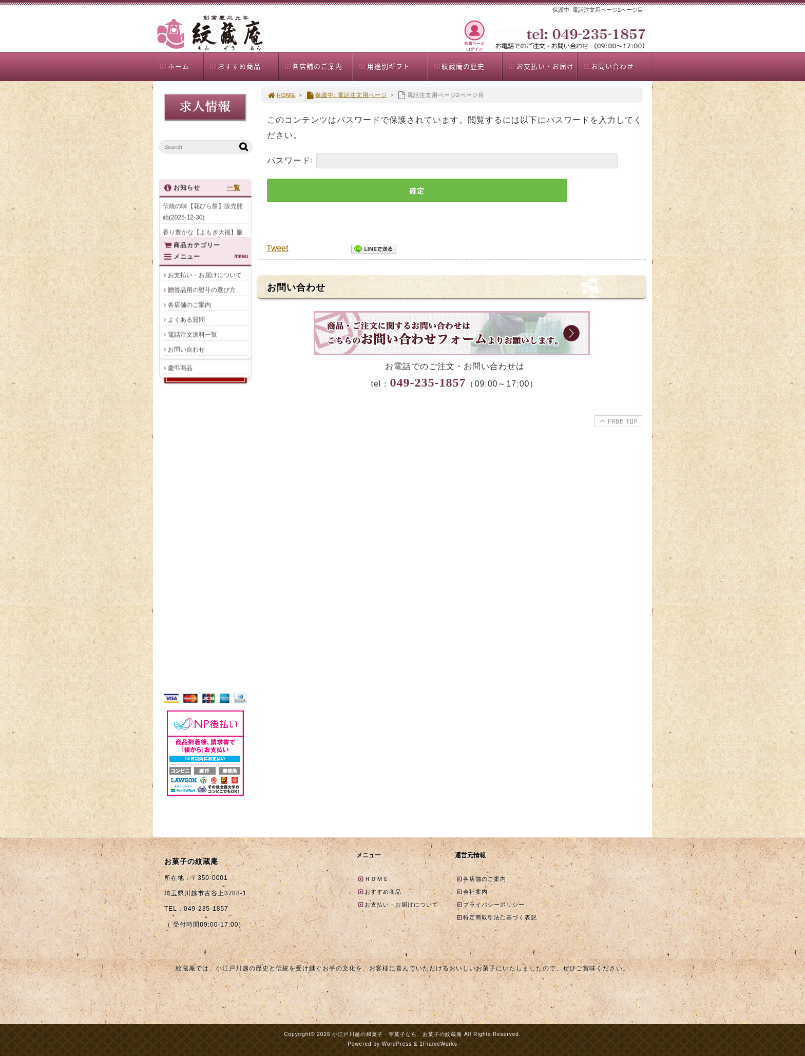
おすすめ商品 (235, 66)
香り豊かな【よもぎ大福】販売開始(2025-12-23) (203, 241)
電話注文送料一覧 (192, 649)
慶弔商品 (180, 534)
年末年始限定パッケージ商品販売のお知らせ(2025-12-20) (203, 267)
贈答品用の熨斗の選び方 (202, 604)
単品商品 (180, 460)
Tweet (277, 248)
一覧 (233, 191)
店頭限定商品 (186, 504)
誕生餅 (177, 519)
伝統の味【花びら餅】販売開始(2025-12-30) (203, 215)
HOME (281, 95)
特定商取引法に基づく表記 (496, 917)
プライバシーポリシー (490, 904)
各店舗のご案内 (313, 66)
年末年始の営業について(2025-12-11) (197, 320)
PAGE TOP (617, 421)
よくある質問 (186, 634)
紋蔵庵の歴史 (459, 66)
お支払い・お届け (541, 66)
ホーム (174, 66)
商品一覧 (180, 430)
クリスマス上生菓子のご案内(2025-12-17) (203, 293)
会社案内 (472, 892)
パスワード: (442, 160)
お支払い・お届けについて (205, 589)
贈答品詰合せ (186, 474)
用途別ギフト (384, 66)
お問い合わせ (609, 66)
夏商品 (177, 489)
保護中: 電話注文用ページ (346, 95)
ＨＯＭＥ (373, 879)
